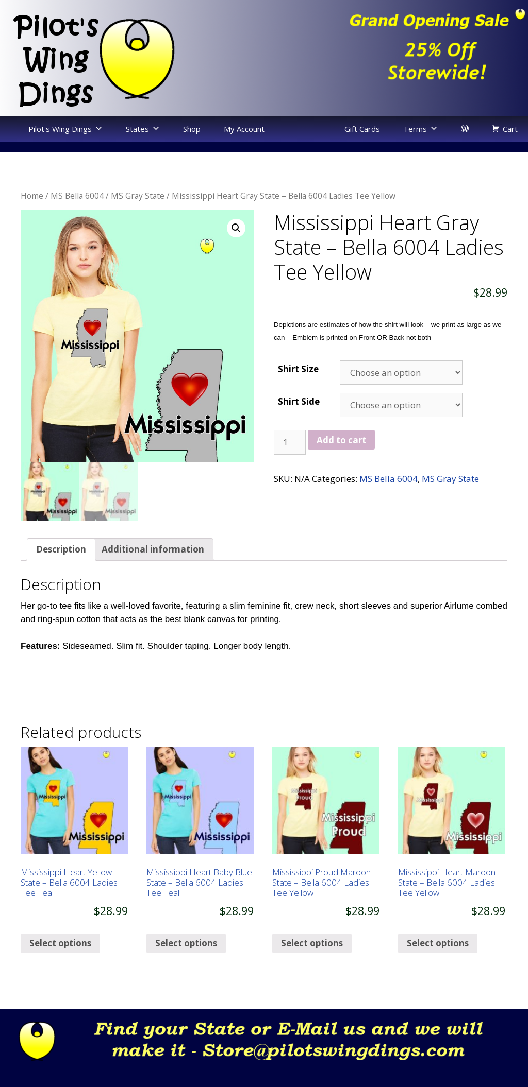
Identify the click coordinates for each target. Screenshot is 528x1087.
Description (61, 569)
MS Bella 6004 (77, 195)
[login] (465, 128)
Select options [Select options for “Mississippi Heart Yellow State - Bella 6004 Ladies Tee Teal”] (60, 962)
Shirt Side (299, 401)
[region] (396, 50)
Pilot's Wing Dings (60, 129)
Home (32, 195)
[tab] (61, 568)
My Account (244, 129)
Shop (192, 129)
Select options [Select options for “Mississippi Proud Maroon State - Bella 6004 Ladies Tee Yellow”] (312, 962)
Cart (510, 129)
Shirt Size (298, 369)
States (137, 129)
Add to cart (341, 440)
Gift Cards (362, 129)
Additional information (153, 569)
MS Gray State (137, 195)
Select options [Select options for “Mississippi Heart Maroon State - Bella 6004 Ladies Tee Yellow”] (438, 962)
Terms (415, 129)
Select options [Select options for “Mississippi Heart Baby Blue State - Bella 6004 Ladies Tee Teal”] (186, 962)
